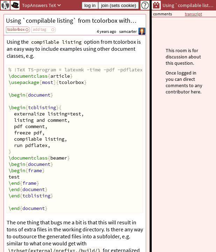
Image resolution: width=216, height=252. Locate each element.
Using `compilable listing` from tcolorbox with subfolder (76, 20)
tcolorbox (15, 29)
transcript (193, 13)
